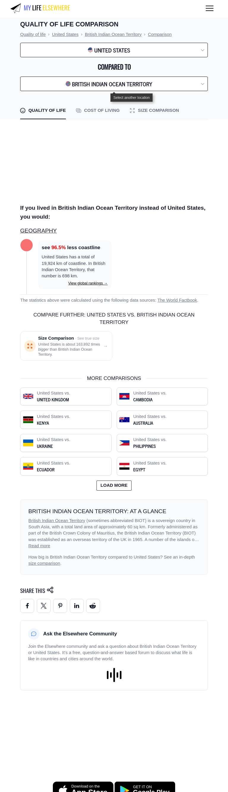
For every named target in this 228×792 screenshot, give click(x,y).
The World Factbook (177, 300)
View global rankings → (88, 283)
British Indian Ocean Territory (56, 520)
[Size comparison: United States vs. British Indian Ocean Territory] (66, 346)
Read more (39, 545)
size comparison (44, 563)
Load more (114, 485)
